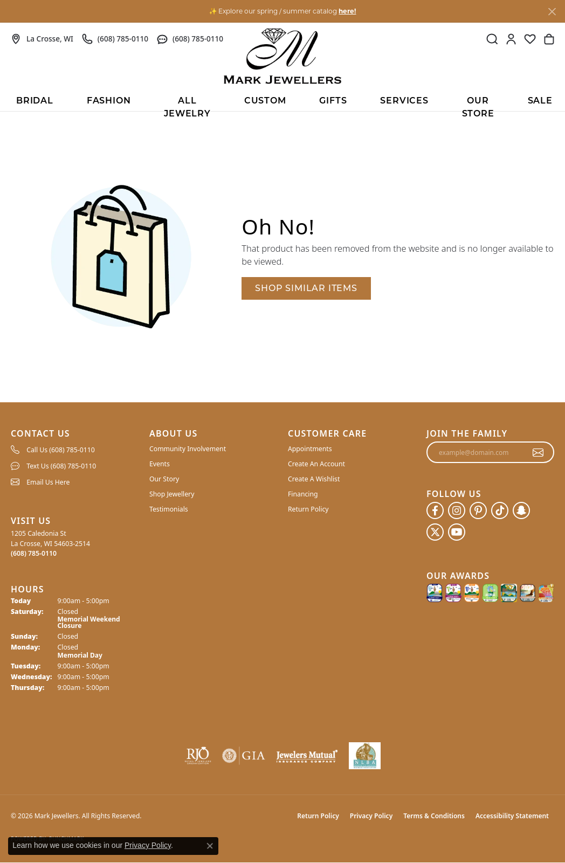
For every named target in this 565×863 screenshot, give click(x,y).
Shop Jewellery (171, 494)
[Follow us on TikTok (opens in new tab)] (499, 510)
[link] (42, 39)
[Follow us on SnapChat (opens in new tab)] (521, 510)
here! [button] (347, 11)
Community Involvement (187, 448)
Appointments (310, 448)
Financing (303, 494)
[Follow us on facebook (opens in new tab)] (435, 510)
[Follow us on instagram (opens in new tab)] (456, 510)
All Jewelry (187, 104)
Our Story (164, 479)
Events (159, 463)
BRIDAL (34, 101)
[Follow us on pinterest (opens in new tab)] (478, 510)
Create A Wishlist (314, 479)
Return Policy (308, 509)
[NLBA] (365, 755)
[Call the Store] (34, 553)
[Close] (552, 11)
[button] (492, 39)
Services (404, 101)
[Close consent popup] (209, 846)
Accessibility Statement (512, 815)
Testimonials (168, 509)
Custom (265, 101)
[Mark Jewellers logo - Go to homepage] (282, 56)
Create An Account (316, 463)
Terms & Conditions (434, 815)
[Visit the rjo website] (197, 755)
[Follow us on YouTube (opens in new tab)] (456, 532)
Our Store (478, 104)
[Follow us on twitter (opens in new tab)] (435, 532)
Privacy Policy (371, 815)
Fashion (109, 101)
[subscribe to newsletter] (538, 452)
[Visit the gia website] (243, 755)
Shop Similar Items (306, 288)
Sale (540, 101)
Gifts (333, 101)
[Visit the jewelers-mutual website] (307, 755)
